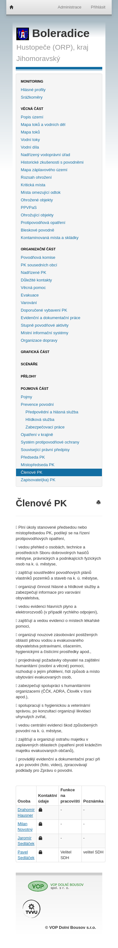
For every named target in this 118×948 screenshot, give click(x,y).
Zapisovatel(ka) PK (38, 479)
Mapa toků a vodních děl (43, 124)
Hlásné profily (33, 89)
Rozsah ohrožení (36, 177)
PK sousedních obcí (39, 265)
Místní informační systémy (44, 332)
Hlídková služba (39, 419)
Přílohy (28, 376)
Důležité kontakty (36, 280)
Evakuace (30, 295)
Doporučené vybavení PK (44, 310)
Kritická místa (33, 185)
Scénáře (29, 364)
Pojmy (26, 397)
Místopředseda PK (37, 464)
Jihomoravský (38, 58)
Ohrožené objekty (37, 200)
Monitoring (32, 81)
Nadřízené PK (33, 272)
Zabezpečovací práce (45, 427)
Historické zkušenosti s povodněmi (52, 162)
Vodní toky (30, 139)
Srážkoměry (31, 97)
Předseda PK (33, 457)
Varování (29, 302)
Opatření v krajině (37, 434)
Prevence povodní (37, 404)
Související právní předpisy (45, 449)
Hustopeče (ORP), (45, 47)
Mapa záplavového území (44, 169)
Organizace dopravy (39, 340)
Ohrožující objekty (37, 215)
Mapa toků (30, 132)
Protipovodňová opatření (43, 222)
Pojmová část (34, 388)
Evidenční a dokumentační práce (50, 317)
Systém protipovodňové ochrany (50, 442)
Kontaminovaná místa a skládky (50, 237)
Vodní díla (30, 147)
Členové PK (31, 472)
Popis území (32, 117)
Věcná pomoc (33, 287)
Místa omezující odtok (40, 192)
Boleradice (53, 33)
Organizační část (38, 249)
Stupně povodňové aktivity (45, 325)
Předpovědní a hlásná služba (51, 412)
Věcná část (32, 109)
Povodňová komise (38, 257)
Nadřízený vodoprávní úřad (45, 154)
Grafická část (35, 352)
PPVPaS (29, 207)
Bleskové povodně (37, 230)
